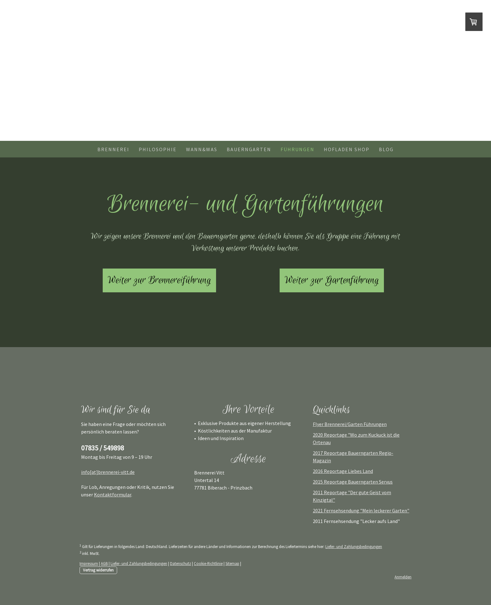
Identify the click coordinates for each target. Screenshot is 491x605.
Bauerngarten (249, 149)
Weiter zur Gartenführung (332, 280)
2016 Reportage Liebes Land (343, 471)
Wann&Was (201, 149)
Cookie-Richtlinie (208, 563)
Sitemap (232, 563)
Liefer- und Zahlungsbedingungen (353, 546)
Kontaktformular (112, 494)
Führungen (297, 149)
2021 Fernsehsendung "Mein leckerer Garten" (361, 510)
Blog (386, 149)
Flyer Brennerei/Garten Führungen (350, 424)
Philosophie (158, 149)
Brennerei (113, 149)
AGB (104, 563)
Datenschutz (180, 563)
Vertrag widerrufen (98, 569)
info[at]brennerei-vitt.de (108, 472)
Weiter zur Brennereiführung (159, 280)
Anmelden (403, 576)
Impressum (89, 563)
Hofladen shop (347, 149)
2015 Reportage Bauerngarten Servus (353, 482)
